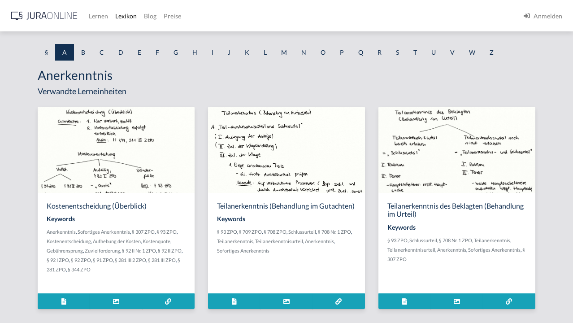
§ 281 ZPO (182, 295)
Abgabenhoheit (28, 156)
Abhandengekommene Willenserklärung (63, 216)
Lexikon (269, 16)
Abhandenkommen (33, 236)
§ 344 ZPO (207, 295)
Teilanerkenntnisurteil (326, 276)
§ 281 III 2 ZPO (231, 286)
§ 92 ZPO (181, 286)
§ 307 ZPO (255, 248)
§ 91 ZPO (203, 286)
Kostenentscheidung (203, 258)
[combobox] (71, 43)
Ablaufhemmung (30, 297)
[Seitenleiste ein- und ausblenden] (129, 13)
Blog (293, 16)
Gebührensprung (224, 267)
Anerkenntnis (173, 248)
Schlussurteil (387, 257)
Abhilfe (17, 257)
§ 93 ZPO (169, 258)
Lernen (242, 16)
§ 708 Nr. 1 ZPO (513, 257)
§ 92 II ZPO (244, 276)
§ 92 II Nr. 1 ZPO (213, 276)
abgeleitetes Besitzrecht (40, 176)
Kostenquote (190, 267)
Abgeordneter (26, 196)
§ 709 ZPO (335, 257)
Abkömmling (25, 277)
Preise (316, 16)
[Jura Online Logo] (187, 15)
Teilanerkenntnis (352, 266)
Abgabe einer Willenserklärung (50, 136)
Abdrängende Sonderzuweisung (51, 95)
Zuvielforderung (177, 276)
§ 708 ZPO (360, 257)
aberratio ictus (27, 115)
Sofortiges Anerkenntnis (216, 248)
